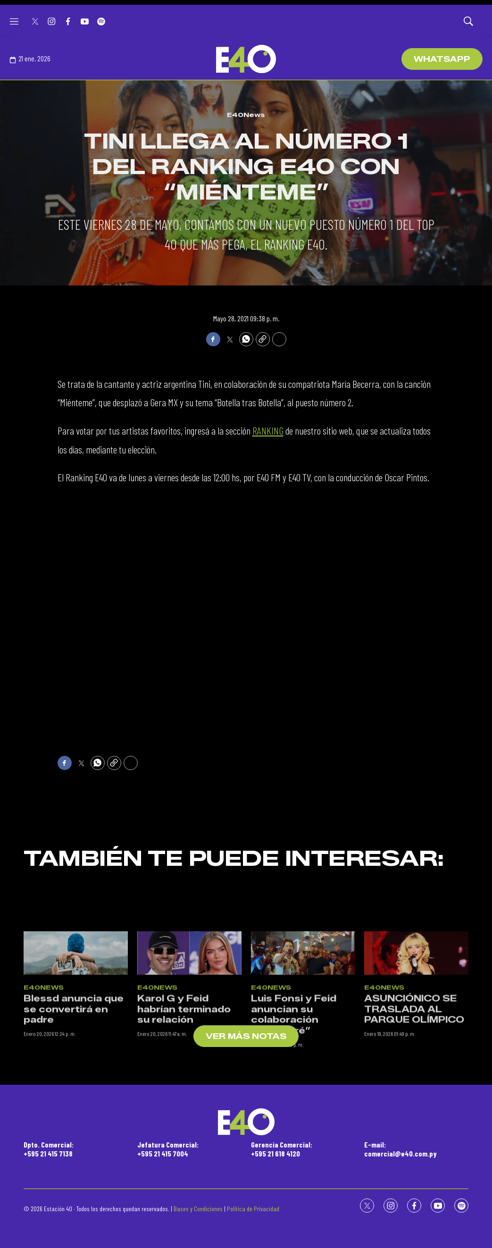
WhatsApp (442, 59)
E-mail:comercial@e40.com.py (400, 1149)
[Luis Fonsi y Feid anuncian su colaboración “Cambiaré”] (303, 1012)
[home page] (245, 59)
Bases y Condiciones (198, 1209)
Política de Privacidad (253, 1209)
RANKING (268, 430)
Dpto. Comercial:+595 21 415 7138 (49, 1149)
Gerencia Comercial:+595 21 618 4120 (281, 1149)
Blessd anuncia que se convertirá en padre (74, 1069)
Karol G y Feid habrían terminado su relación (184, 1069)
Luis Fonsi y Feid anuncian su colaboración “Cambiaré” (293, 1075)
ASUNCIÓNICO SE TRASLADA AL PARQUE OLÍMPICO (414, 1069)
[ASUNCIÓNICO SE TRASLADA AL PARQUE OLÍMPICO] (416, 1012)
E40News (246, 114)
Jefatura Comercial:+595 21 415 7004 (168, 1149)
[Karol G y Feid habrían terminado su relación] (189, 1012)
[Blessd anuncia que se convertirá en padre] (76, 1012)
